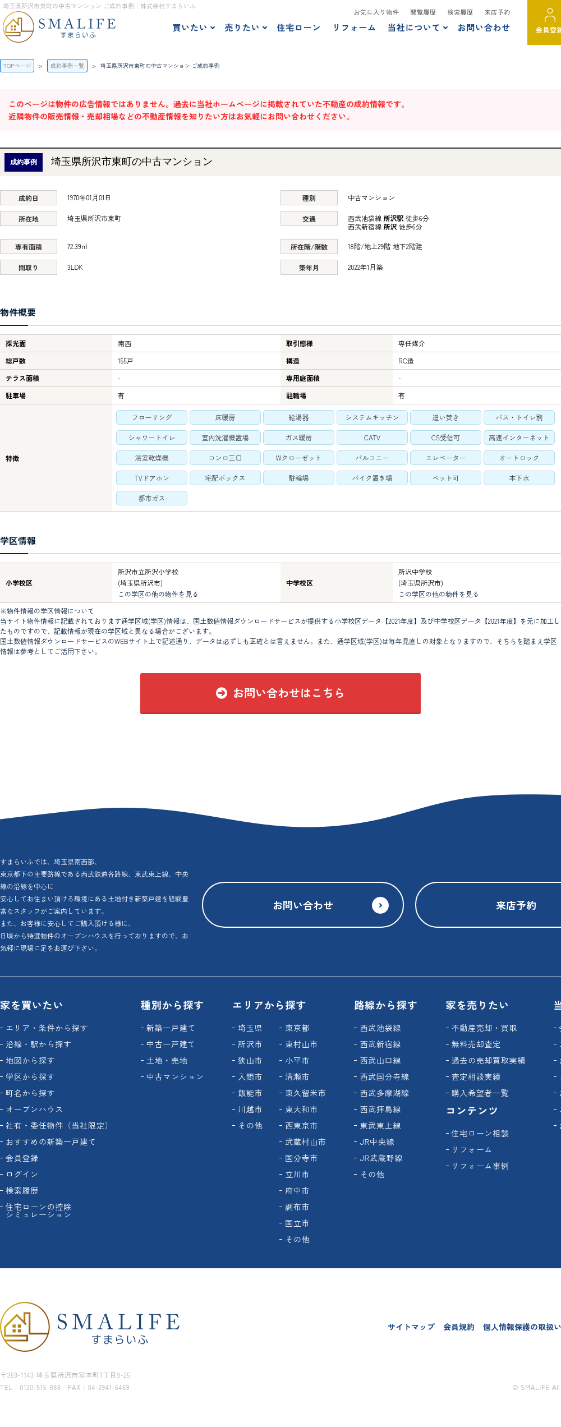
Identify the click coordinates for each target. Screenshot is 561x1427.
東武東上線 (380, 1125)
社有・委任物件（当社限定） (59, 1125)
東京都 (297, 1028)
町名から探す (30, 1093)
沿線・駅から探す (39, 1044)
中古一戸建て (171, 1044)
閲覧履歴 (423, 11)
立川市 (297, 1174)
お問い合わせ (484, 27)
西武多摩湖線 (384, 1093)
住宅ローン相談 (480, 1133)
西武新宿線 (380, 1044)
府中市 (297, 1190)
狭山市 (250, 1060)
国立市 (297, 1223)
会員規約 (459, 1326)
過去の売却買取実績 (489, 1060)
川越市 (250, 1109)
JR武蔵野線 (381, 1158)
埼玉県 (250, 1028)
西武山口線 (380, 1060)
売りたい (242, 27)
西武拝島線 (380, 1109)
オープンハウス (34, 1109)
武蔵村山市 (306, 1141)
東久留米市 (306, 1093)
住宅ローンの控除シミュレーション (39, 1210)
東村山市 (301, 1044)
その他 (250, 1125)
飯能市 (250, 1093)
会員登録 (22, 1158)
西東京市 (301, 1125)
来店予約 (498, 11)
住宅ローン (299, 27)
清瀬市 (297, 1076)
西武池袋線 (380, 1028)
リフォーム (354, 27)
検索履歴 (460, 11)
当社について (414, 27)
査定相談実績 (476, 1076)
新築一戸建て (171, 1028)
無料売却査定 (476, 1044)
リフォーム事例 (480, 1166)
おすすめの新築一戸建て (51, 1141)
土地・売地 (167, 1060)
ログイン (22, 1174)
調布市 (297, 1206)
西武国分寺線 (384, 1076)
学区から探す (30, 1076)
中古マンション (175, 1076)
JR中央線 (377, 1141)
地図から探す (30, 1060)
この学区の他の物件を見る (158, 594)
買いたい (190, 27)
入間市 (250, 1076)
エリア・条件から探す (47, 1028)
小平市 (297, 1060)
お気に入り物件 (376, 11)
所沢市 (250, 1044)
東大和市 (301, 1109)
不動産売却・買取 (485, 1028)
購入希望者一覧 (480, 1093)
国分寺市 (301, 1158)
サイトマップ (411, 1326)
